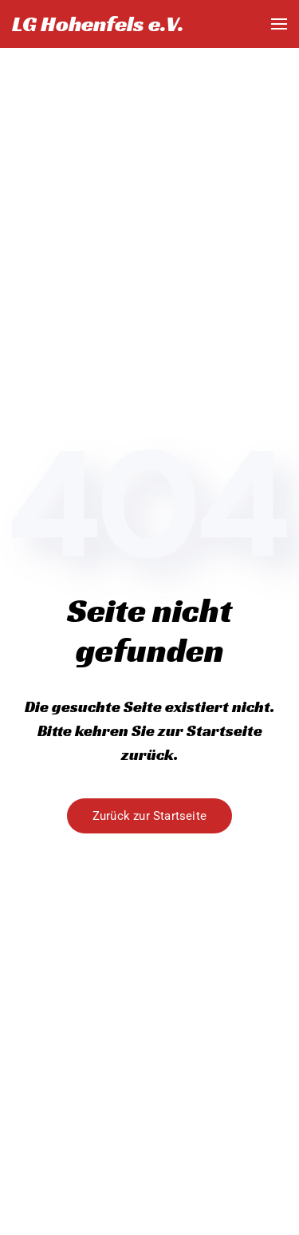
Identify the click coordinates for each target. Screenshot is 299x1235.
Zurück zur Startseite (149, 816)
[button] (279, 24)
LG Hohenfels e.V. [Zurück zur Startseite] (98, 24)
